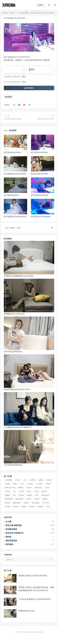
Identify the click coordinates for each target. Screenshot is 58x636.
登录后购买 (29, 88)
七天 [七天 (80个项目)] (24, 480)
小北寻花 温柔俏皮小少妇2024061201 (34, 599)
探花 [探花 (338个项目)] (14, 495)
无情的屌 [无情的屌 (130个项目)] (29, 495)
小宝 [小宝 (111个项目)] (14, 491)
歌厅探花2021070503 (39, 174)
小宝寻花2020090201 (13, 465)
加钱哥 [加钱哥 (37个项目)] (15, 483)
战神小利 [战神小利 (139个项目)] (44, 491)
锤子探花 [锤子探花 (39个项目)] (31, 506)
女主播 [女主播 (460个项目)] (47, 487)
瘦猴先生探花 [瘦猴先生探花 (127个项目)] (17, 502)
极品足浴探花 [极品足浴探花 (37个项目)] (45, 495)
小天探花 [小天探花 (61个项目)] (7, 491)
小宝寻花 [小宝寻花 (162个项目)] (21, 491)
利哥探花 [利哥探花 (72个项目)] (7, 483)
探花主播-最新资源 (37, 13)
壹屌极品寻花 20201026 (14, 314)
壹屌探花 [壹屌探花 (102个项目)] (20, 487)
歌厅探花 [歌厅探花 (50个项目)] (28, 499)
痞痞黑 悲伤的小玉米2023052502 (32, 575)
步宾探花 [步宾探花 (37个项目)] (36, 499)
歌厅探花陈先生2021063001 (15, 174)
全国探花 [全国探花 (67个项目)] (40, 480)
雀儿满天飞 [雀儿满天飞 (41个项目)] (40, 506)
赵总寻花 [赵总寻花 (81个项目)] (15, 506)
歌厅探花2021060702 (39, 195)
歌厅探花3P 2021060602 (41, 216)
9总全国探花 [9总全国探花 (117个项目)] (8, 480)
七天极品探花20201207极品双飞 (18, 427)
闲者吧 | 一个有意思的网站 (19, 13)
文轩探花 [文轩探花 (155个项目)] (21, 495)
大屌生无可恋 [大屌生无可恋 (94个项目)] (38, 487)
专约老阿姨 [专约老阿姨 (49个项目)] (32, 480)
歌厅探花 (8, 97)
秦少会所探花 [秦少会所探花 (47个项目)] (35, 502)
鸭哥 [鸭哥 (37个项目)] (48, 506)
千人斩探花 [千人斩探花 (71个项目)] (30, 483)
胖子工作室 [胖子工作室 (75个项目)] (46, 502)
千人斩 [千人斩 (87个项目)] (22, 483)
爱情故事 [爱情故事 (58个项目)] (45, 499)
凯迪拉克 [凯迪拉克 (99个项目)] (49, 480)
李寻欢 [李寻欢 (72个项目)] (37, 495)
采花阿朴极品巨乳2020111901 (17, 389)
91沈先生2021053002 (12, 119)
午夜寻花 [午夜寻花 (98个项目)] (48, 483)
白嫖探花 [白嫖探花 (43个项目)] (26, 502)
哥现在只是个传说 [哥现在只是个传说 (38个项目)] (10, 487)
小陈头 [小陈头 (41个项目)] (29, 491)
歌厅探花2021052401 (39, 152)
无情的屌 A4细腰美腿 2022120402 (19, 276)
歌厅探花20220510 (11, 195)
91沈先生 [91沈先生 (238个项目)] (17, 480)
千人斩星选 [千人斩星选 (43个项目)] (39, 483)
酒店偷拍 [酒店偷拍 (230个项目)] (23, 506)
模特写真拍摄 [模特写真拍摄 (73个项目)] (9, 499)
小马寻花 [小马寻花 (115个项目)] (36, 491)
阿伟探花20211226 (26, 611)
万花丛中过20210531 (45, 119)
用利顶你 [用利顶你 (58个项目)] (7, 502)
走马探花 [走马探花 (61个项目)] (7, 506)
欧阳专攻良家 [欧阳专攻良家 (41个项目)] (19, 499)
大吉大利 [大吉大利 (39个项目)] (28, 487)
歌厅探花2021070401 (12, 152)
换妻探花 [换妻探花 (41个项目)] (7, 495)
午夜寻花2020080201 (13, 351)
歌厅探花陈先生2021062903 (15, 216)
